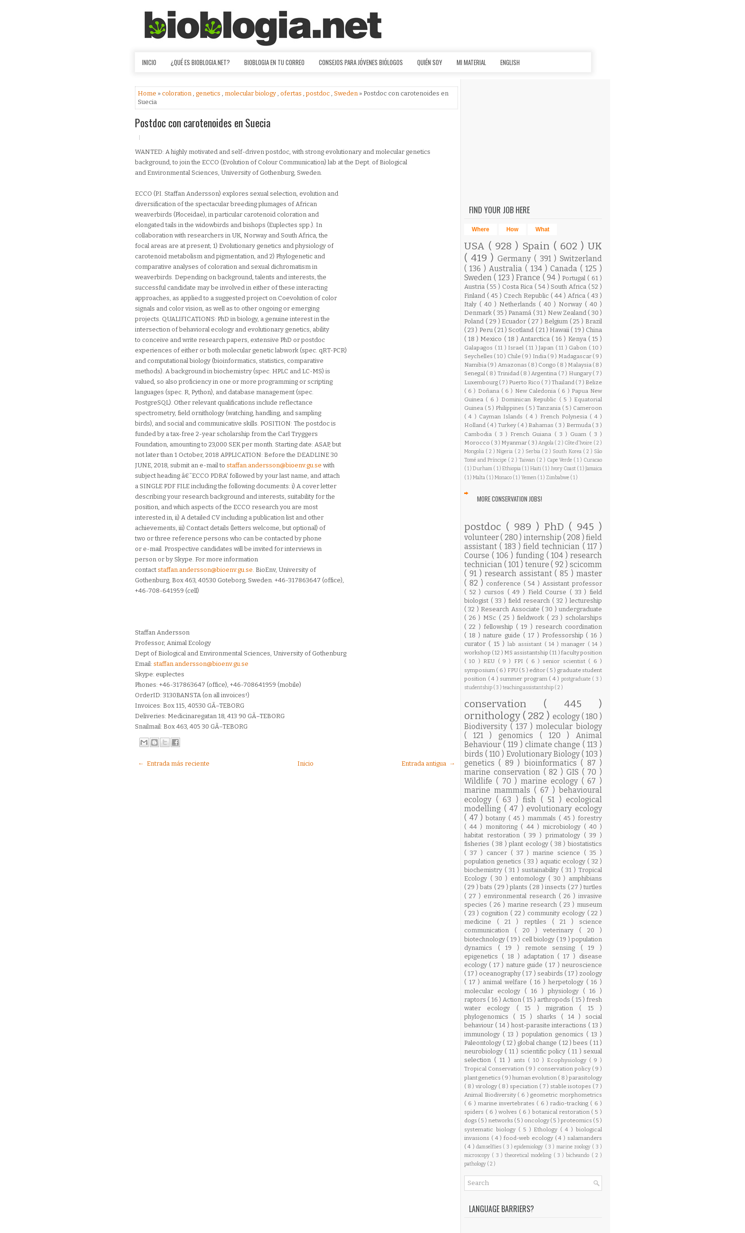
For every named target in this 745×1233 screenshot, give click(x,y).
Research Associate (511, 609)
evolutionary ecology (564, 808)
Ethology (547, 1129)
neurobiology (484, 1051)
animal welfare (506, 982)
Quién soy (429, 62)
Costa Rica (518, 286)
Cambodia (479, 434)
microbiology (563, 826)
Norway (572, 304)
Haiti (536, 468)
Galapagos (479, 347)
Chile (514, 356)
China (594, 329)
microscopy (478, 1155)
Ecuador (515, 321)
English (510, 62)
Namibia (475, 364)
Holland (475, 425)
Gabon (579, 347)
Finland (475, 295)
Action (513, 999)
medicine (480, 921)
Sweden (346, 93)
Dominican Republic (530, 399)
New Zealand (568, 312)
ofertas (291, 93)
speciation (524, 1086)
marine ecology (551, 781)
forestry (590, 818)
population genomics (554, 1034)
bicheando (578, 1155)
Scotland (521, 329)
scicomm (586, 564)
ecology (567, 716)
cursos (495, 592)
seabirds (550, 973)
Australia (507, 268)
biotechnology (485, 939)
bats (487, 887)
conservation (504, 704)
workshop (478, 652)
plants (519, 887)
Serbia (533, 451)
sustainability (541, 869)
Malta (479, 477)
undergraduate (580, 609)
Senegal (475, 373)
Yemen (529, 477)
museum (589, 904)
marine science (558, 852)
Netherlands (519, 304)
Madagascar (575, 356)
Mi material (471, 62)
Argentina (544, 373)
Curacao (592, 460)
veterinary (561, 930)
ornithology (493, 716)
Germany (515, 258)
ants (521, 1060)
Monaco (504, 477)
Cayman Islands (502, 416)
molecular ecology (494, 991)
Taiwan (527, 460)
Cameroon (587, 408)
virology (487, 1086)
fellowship (500, 626)
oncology (537, 1120)
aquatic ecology (564, 861)
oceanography (500, 973)
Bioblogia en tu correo (274, 62)
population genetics (494, 861)
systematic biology (491, 1129)
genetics (209, 93)
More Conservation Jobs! (509, 498)
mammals (543, 818)
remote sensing (553, 947)
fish (532, 799)
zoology (590, 973)
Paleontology (483, 1042)
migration (562, 1008)
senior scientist (565, 661)
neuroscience (582, 964)
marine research (533, 904)
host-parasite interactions (550, 1025)
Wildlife (480, 781)
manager (574, 644)
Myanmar (514, 442)
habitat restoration (494, 835)
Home (148, 93)
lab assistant (525, 644)
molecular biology (251, 93)
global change (538, 1042)
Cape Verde (560, 460)
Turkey (507, 425)
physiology (565, 991)
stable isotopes (571, 1086)
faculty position (581, 652)
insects (556, 887)
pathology (475, 1164)
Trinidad (508, 373)
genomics (519, 735)
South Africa (569, 286)
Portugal (574, 278)
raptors (475, 999)
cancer (499, 852)
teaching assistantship (528, 687)
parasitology (585, 1077)
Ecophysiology (568, 1060)
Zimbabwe (558, 477)
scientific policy (544, 1051)
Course (478, 555)
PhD (556, 527)
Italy (471, 304)
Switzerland (581, 258)
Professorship (564, 635)
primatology (564, 835)
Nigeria (505, 451)
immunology (483, 1034)
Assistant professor (572, 583)
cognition (495, 913)
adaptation (541, 956)
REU (490, 661)
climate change (554, 744)
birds (474, 754)
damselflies (489, 1147)
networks (501, 1120)
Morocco (477, 442)
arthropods (554, 999)
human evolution (535, 1077)
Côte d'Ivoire (578, 443)
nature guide (503, 635)
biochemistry (484, 869)
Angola (546, 443)
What (542, 229)
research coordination (568, 626)
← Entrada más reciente (174, 763)
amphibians (585, 878)
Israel (516, 347)
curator (476, 643)
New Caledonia (536, 391)
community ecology (557, 913)
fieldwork (532, 617)
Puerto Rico (525, 382)
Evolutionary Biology (544, 754)
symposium (480, 670)
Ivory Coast (564, 468)
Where (480, 229)
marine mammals (499, 790)
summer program (524, 678)
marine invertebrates (507, 1103)
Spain (538, 246)
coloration (177, 93)
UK (595, 246)
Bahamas (541, 425)
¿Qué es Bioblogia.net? (200, 62)
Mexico (492, 338)
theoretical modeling (529, 1155)
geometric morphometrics (566, 1094)
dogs (471, 1120)
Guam (579, 434)
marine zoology (574, 1147)
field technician (553, 546)
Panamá (520, 312)
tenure (538, 564)
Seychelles (479, 356)
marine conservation (504, 772)
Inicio (149, 62)
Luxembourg (481, 382)
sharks (549, 1016)
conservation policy (564, 1068)
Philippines (510, 408)
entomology (530, 878)
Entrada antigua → (428, 763)
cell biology (539, 939)
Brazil (593, 321)
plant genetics (483, 1077)
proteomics (577, 1120)
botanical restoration (562, 1112)
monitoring (503, 826)
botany (497, 818)
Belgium (557, 321)
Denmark (478, 312)
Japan (547, 347)
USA (476, 246)
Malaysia (580, 364)
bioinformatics (552, 763)
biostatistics (585, 843)
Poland (475, 321)
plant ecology (529, 843)
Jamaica (593, 468)
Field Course (549, 592)
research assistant (520, 573)
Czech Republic (527, 295)
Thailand (563, 382)
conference (505, 583)
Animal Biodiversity (490, 1094)
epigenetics (483, 956)
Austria (475, 286)
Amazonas (513, 364)
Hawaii (560, 329)
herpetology (567, 982)
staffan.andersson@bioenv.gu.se (274, 465)
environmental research (521, 896)
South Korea (568, 451)
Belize (593, 382)
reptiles (538, 921)
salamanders (584, 1138)
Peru (486, 329)
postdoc (318, 93)
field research (530, 600)
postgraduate (576, 679)
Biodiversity (487, 726)
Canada (565, 268)
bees (581, 1042)
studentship (478, 687)
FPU (513, 670)
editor (537, 670)
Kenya (578, 338)
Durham (483, 468)
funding (531, 555)
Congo (547, 364)
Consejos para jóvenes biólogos (361, 62)
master (589, 573)
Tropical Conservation (494, 1068)
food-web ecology (529, 1138)
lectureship (586, 600)
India (540, 356)
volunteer (482, 537)
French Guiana (532, 434)
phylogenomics (488, 1016)
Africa (577, 295)
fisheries (478, 843)
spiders (475, 1112)
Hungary (580, 373)
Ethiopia (512, 468)
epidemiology (529, 1147)
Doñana (489, 391)
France (529, 277)
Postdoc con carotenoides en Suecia (202, 122)
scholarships (583, 617)
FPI (520, 661)
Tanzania (549, 408)
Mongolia (475, 451)
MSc (491, 617)
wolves (508, 1112)
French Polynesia (565, 416)
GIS (574, 772)
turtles (592, 887)
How (512, 229)
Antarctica (536, 338)
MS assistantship (526, 652)
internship (543, 537)
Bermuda (579, 425)
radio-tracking (570, 1103)
